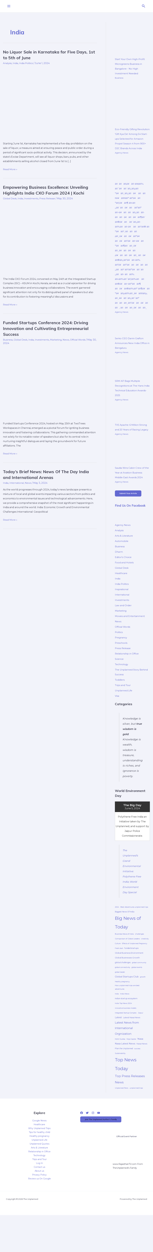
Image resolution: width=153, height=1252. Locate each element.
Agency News (121, 157)
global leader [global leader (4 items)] (120, 1002)
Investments (32, 198)
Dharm (119, 576)
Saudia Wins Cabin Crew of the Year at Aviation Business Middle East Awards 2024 (132, 496)
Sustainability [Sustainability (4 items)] (120, 1083)
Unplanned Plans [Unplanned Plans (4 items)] (121, 1118)
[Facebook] (81, 1143)
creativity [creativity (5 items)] (145, 969)
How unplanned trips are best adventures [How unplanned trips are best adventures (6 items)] (127, 1017)
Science (119, 683)
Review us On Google (39, 1208)
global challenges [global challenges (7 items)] (123, 992)
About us (39, 1201)
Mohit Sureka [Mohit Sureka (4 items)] (120, 1069)
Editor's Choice (123, 582)
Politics (119, 657)
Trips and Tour (123, 710)
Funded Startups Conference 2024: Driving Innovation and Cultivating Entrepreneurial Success (49, 328)
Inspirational (122, 614)
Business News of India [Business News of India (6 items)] (124, 964)
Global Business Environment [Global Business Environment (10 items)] (129, 983)
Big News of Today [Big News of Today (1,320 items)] (128, 953)
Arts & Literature (124, 560)
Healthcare (121, 598)
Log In (39, 1193)
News (69, 339)
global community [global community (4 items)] (139, 993)
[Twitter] (87, 1143)
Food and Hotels (125, 587)
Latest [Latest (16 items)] (118, 1047)
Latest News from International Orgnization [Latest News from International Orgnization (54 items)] (127, 1058)
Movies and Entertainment (131, 641)
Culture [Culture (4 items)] (118, 974)
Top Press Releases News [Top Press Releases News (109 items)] (130, 1109)
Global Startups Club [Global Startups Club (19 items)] (127, 1006)
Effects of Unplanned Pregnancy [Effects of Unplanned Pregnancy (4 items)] (134, 974)
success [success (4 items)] (137, 1079)
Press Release (49, 198)
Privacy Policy (39, 1204)
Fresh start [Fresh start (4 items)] (119, 978)
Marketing (59, 339)
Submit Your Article (130, 517)
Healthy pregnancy (39, 1166)
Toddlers (120, 704)
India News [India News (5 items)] (124, 1024)
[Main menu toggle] (8, 6)
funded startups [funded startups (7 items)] (131, 978)
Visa (117, 720)
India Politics (27, 63)
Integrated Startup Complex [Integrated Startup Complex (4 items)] (126, 1043)
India (16, 63)
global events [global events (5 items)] (136, 997)
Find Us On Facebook (131, 530)
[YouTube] (98, 1143)
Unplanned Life (124, 715)
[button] (143, 6)
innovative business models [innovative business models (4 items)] (125, 1038)
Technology (122, 689)
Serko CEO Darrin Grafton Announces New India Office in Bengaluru (132, 362)
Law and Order (124, 630)
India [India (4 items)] (117, 1024)
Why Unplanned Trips (39, 1158)
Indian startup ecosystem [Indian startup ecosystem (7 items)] (126, 1028)
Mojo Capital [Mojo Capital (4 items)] (131, 1069)
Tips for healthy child (39, 1162)
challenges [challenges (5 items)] (139, 964)
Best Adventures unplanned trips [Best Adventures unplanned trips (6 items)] (134, 937)
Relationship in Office (127, 678)
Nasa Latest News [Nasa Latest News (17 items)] (125, 1073)
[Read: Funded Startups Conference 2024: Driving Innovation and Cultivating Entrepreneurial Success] (50, 382)
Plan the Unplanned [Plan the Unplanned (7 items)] (124, 1078)
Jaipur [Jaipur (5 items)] (140, 1043)
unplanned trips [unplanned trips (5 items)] (136, 1118)
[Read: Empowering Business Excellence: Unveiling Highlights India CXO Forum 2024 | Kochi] (50, 237)
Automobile (122, 566)
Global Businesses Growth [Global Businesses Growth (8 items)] (127, 988)
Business (8, 339)
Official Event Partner (127, 1167)
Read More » (10, 169)
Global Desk (10, 198)
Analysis (7, 63)
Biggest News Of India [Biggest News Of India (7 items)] (124, 942)
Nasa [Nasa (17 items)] (140, 1068)
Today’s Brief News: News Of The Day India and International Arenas (49, 474)
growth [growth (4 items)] (143, 1007)
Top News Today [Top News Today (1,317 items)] (125, 1094)
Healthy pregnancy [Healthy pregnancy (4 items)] (122, 1012)
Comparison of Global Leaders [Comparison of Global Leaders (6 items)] (127, 969)
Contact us (39, 1197)
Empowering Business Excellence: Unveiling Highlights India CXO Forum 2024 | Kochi (49, 190)
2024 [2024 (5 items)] (117, 937)
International (18, 482)
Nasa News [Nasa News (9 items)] (142, 1074)
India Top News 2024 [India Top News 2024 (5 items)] (123, 1033)
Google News (39, 1150)
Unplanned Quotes (39, 1174)
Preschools (121, 667)
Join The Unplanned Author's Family (105, 1150)
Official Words (82, 339)
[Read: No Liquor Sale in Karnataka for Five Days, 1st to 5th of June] (50, 102)
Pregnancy (121, 662)
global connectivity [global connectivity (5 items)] (122, 997)
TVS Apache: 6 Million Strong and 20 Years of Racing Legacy (132, 448)
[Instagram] (93, 1143)
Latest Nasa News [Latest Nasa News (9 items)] (131, 1047)
